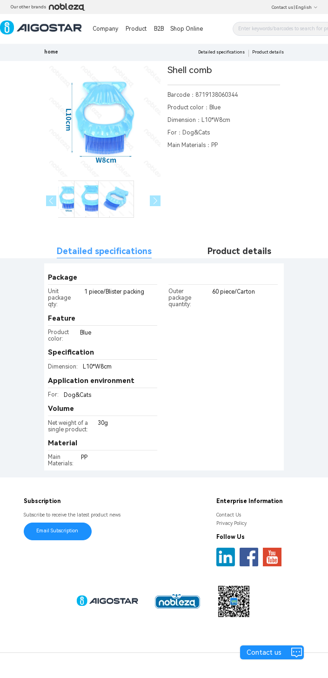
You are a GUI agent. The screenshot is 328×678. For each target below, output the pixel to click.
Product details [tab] (239, 251)
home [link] (51, 52)
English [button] (306, 7)
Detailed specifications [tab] (104, 251)
